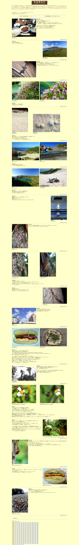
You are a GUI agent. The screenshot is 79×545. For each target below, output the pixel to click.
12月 (18, 521)
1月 (15, 522)
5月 (23, 522)
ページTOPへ (62, 39)
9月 (30, 522)
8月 (28, 522)
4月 (21, 522)
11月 (16, 521)
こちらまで (20, 13)
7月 (27, 522)
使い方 (59, 16)
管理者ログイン (15, 518)
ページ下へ (65, 39)
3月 (19, 522)
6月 (25, 522)
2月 (17, 522)
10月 (33, 522)
